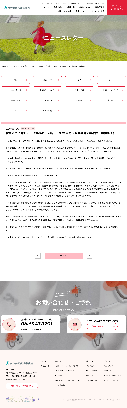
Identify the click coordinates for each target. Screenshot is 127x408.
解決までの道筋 (64, 11)
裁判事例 (79, 100)
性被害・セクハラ (47, 90)
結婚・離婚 (47, 80)
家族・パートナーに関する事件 (67, 366)
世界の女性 (47, 100)
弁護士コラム (76, 4)
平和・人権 (15, 100)
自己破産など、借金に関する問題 (68, 380)
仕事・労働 (79, 90)
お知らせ (45, 4)
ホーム (46, 7)
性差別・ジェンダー (111, 90)
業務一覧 (71, 7)
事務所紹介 (99, 7)
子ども (111, 80)
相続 (15, 80)
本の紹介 (111, 100)
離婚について (84, 7)
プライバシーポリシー (112, 380)
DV (79, 80)
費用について (81, 11)
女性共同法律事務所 (71, 400)
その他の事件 (61, 385)
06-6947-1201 (37, 323)
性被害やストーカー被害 (65, 371)
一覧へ (63, 255)
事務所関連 (47, 111)
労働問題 (59, 375)
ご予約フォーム (96, 326)
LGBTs (15, 111)
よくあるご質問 (97, 11)
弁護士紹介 (58, 7)
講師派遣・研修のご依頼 (95, 4)
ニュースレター (60, 4)
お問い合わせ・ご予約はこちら (116, 7)
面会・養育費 (15, 90)
